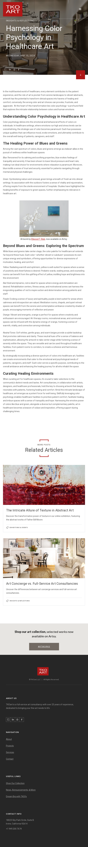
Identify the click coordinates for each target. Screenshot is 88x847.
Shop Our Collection (15, 783)
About (9, 739)
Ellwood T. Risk (38, 239)
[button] (80, 9)
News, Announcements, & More (21, 790)
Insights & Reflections (20, 601)
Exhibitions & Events (19, 527)
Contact (9, 759)
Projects (10, 746)
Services (10, 752)
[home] (12, 9)
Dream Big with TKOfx (16, 796)
